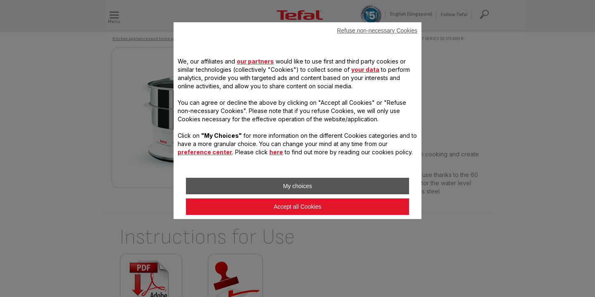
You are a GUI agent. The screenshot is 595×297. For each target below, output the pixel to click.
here (276, 152)
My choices (297, 186)
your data (365, 69)
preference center (205, 152)
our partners (255, 61)
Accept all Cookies (297, 206)
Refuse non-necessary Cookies (377, 30)
